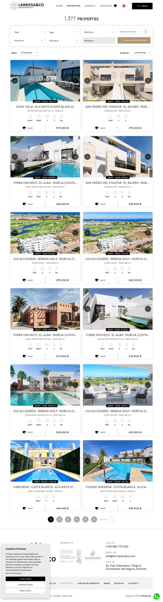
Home (59, 5)
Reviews (119, 583)
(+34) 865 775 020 (117, 546)
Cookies (57, 595)
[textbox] (28, 32)
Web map (67, 595)
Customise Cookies (25, 584)
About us (50, 583)
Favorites (108, 5)
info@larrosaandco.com (120, 556)
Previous (13, 80)
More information (13, 573)
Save (28, 128)
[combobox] (28, 32)
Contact (90, 5)
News (107, 583)
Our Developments (88, 583)
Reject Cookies (25, 590)
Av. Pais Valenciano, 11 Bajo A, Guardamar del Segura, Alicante (126, 567)
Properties (73, 5)
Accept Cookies (25, 579)
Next (74, 80)
